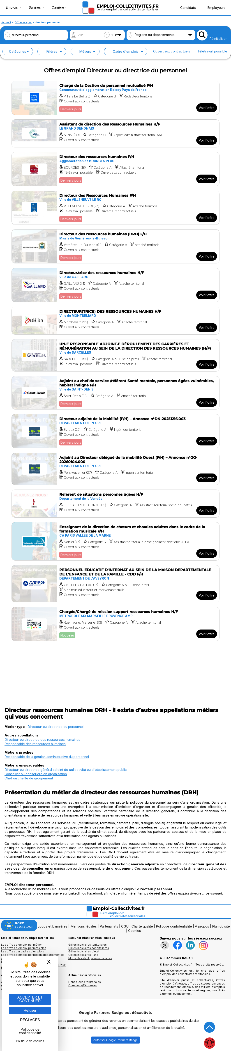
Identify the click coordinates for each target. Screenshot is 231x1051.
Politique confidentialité (174, 926)
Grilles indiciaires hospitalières (88, 948)
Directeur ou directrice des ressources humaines (42, 739)
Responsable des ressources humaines (35, 744)
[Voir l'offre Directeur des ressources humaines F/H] (115, 169)
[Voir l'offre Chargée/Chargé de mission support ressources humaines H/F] (115, 624)
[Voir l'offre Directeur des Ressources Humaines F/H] (115, 208)
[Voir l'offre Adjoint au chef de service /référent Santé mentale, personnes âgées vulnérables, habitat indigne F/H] (115, 392)
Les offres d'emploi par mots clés (23, 948)
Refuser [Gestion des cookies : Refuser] (30, 1010)
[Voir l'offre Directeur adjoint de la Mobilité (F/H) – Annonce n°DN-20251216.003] (115, 431)
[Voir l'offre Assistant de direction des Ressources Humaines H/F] (115, 133)
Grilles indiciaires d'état (83, 951)
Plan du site (221, 926)
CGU (125, 926)
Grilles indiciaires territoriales (87, 944)
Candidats (186, 7)
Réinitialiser (218, 38)
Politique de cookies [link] (30, 1041)
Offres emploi (23, 22)
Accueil (6, 22)
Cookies (134, 930)
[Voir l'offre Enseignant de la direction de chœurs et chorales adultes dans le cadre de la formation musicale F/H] (115, 541)
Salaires (36, 7)
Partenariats (109, 926)
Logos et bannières (52, 926)
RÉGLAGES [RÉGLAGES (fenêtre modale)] (30, 1020)
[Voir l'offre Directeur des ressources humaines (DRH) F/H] (115, 246)
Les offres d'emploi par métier (21, 944)
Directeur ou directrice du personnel (55, 726)
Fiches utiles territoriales (84, 982)
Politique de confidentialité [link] (30, 1031)
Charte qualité (142, 926)
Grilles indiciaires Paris (83, 954)
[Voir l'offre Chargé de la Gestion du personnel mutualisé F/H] (115, 98)
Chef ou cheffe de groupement (29, 778)
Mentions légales (83, 926)
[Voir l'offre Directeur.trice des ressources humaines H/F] (115, 285)
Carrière (59, 7)
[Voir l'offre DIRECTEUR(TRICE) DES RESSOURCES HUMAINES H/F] (115, 320)
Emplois (13, 7)
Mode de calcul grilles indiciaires (90, 958)
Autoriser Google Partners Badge (115, 1040)
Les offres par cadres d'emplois (22, 951)
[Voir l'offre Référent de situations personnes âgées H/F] (115, 503)
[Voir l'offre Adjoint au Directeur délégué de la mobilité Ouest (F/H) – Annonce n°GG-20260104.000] (115, 469)
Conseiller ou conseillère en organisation (36, 774)
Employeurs (214, 7)
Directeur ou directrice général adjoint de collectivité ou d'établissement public (66, 769)
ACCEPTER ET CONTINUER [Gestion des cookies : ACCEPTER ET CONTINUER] (30, 999)
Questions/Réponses (82, 985)
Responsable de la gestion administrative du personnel (47, 757)
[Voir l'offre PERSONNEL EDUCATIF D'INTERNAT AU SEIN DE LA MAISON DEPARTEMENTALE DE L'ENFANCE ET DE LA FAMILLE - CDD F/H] (115, 583)
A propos (202, 926)
